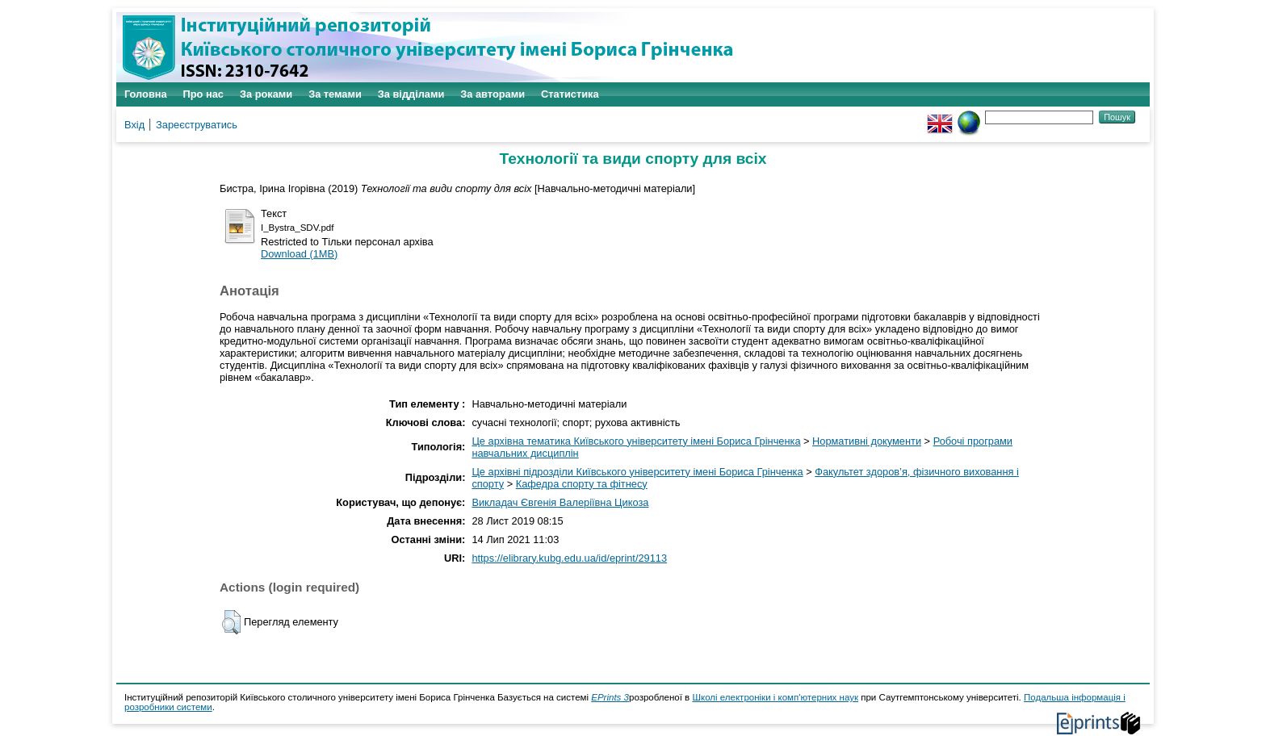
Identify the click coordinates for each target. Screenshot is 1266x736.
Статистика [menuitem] (570, 94)
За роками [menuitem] (266, 94)
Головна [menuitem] (145, 94)
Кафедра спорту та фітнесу (582, 484)
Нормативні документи (866, 441)
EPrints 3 (610, 697)
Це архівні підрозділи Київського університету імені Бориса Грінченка (637, 472)
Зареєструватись (196, 125)
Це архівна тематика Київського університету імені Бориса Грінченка (636, 441)
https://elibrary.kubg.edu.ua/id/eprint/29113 (569, 558)
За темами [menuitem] (335, 94)
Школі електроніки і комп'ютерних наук (775, 697)
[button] (231, 622)
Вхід (134, 125)
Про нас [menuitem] (203, 94)
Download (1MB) (299, 254)
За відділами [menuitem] (411, 94)
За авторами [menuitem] (492, 94)
